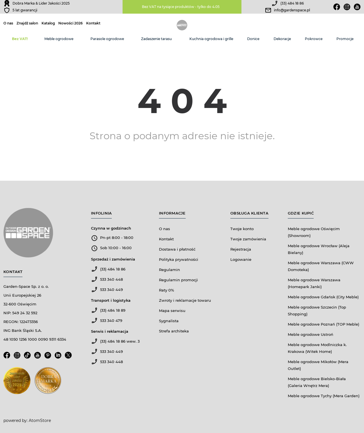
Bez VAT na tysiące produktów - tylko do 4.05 (181, 7)
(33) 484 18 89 (112, 310)
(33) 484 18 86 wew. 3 (120, 341)
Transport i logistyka (111, 300)
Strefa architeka (174, 331)
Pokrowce (313, 39)
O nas (8, 23)
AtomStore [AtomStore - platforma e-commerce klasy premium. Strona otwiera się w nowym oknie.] (40, 420)
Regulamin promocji (178, 280)
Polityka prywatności (178, 259)
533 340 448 (111, 279)
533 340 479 (111, 320)
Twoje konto (242, 228)
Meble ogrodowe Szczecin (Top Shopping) (317, 310)
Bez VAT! (20, 39)
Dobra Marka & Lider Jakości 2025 (41, 3)
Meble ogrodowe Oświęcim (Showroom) (314, 232)
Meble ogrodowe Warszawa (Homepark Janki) (314, 283)
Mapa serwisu (172, 310)
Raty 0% (166, 290)
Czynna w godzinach (111, 228)
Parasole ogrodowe (107, 39)
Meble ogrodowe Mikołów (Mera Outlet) (318, 365)
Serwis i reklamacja (109, 331)
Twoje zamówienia (248, 239)
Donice (253, 39)
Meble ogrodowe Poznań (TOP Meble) (323, 324)
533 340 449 (111, 289)
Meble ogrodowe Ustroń (310, 334)
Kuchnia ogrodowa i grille (211, 39)
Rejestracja (240, 249)
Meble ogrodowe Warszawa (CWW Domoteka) (321, 266)
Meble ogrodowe (58, 39)
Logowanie (240, 259)
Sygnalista (169, 320)
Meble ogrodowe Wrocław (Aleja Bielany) (318, 249)
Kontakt (93, 23)
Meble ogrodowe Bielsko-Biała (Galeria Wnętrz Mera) (317, 382)
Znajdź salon (27, 23)
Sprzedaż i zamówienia (113, 259)
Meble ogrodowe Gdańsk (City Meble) (323, 297)
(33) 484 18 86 (292, 3)
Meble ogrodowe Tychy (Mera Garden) (323, 396)
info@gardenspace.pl (292, 10)
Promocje (344, 39)
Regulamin (169, 269)
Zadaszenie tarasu (156, 39)
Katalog (48, 23)
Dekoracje (282, 39)
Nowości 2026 (70, 23)
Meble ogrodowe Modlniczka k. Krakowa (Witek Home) (317, 348)
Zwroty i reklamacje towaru (185, 300)
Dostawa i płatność (177, 249)
